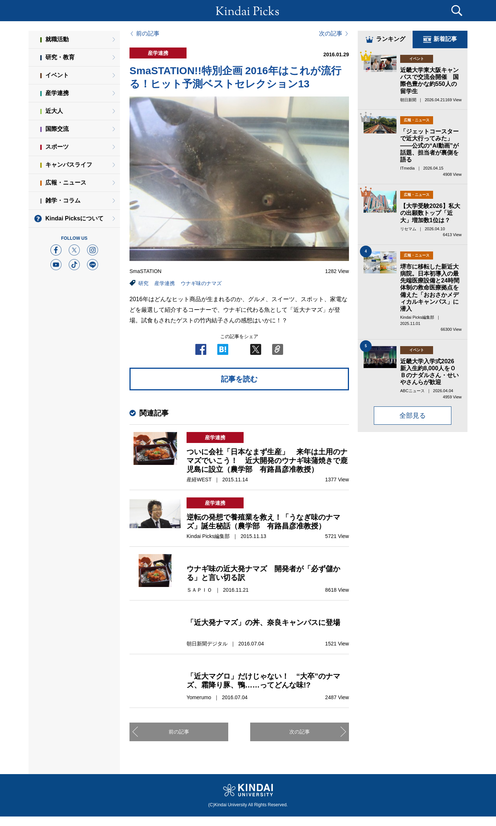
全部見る (412, 415)
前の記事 (147, 34)
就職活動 (57, 39)
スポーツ (57, 147)
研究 (143, 283)
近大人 (54, 111)
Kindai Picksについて (74, 218)
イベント (57, 75)
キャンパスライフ (68, 165)
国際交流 (57, 129)
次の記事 (330, 34)
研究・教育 (60, 57)
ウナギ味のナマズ (201, 283)
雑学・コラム (62, 200)
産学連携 (164, 283)
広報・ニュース (65, 182)
